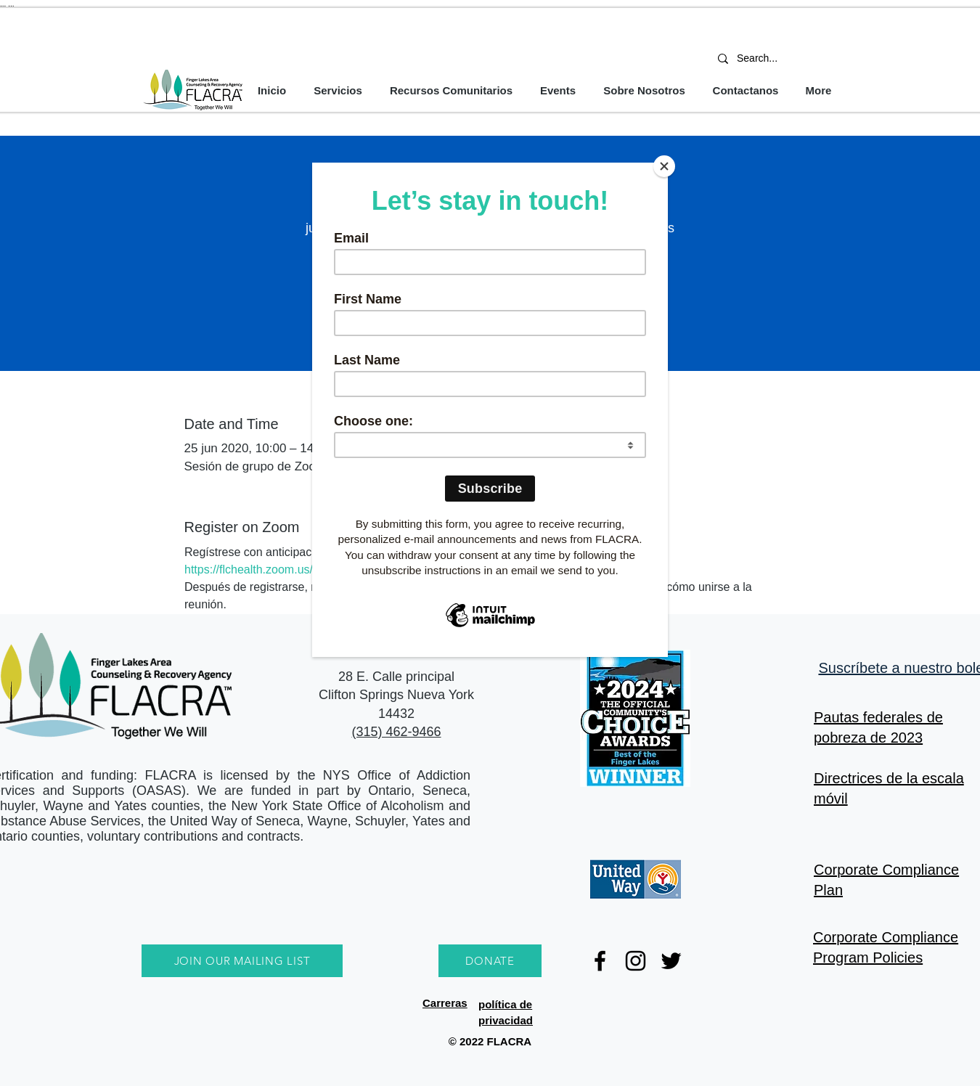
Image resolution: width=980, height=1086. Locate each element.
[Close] (664, 166)
